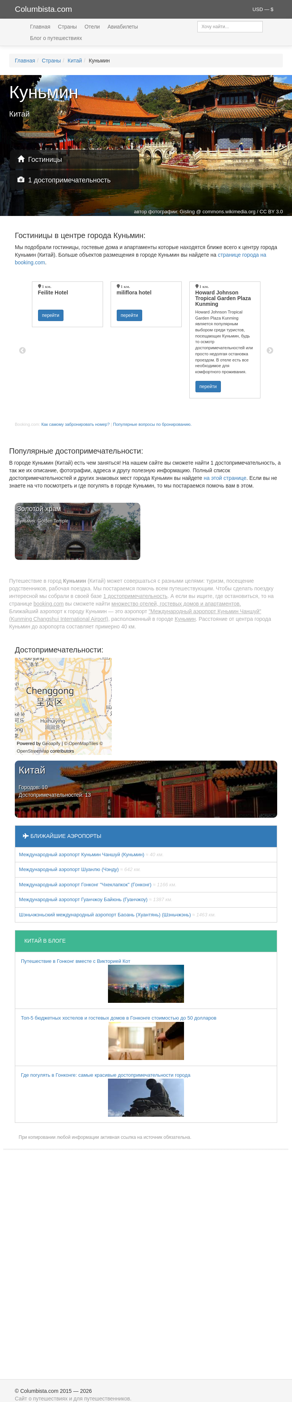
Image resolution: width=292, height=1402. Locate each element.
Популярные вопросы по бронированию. (152, 424)
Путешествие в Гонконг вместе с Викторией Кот (102, 980)
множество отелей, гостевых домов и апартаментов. (176, 604)
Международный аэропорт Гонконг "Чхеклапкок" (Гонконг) (97, 884)
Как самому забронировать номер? (75, 424)
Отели (92, 27)
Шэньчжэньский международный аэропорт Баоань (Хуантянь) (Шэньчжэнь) (117, 915)
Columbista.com (43, 9)
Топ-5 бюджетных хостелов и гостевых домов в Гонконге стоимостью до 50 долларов (118, 1037)
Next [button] (270, 351)
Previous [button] (22, 351)
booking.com (48, 604)
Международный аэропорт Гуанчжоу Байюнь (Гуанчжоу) (96, 899)
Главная (40, 27)
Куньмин (185, 619)
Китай (75, 61)
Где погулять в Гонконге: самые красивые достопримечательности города (105, 1094)
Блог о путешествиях (56, 38)
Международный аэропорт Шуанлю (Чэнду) (80, 869)
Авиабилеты (123, 27)
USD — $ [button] (262, 9)
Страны (67, 27)
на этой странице (225, 478)
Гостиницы (39, 159)
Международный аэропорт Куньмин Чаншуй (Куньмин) (91, 854)
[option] (67, 304)
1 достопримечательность (64, 180)
